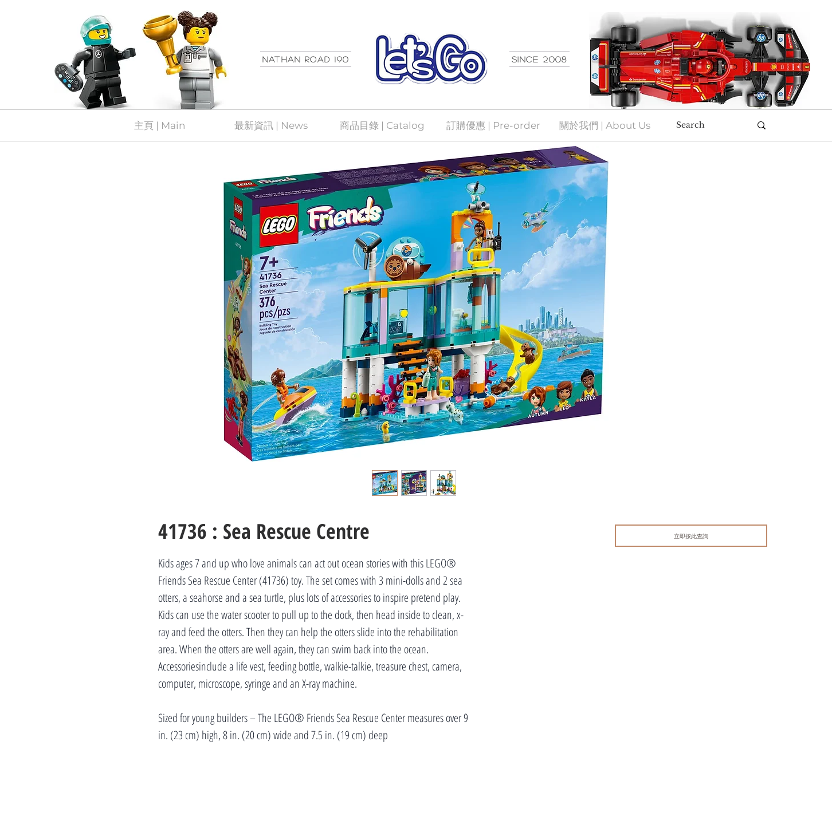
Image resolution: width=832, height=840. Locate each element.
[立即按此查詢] (691, 535)
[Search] (704, 125)
